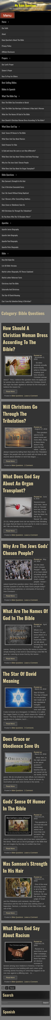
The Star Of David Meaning (11, 295)
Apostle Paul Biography (10, 241)
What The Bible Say (9, 96)
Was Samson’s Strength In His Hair (13, 181)
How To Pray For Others (10, 76)
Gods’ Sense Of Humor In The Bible (14, 132)
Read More (11, 391)
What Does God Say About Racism (13, 138)
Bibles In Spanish (8, 89)
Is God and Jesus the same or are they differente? (19, 150)
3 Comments (29, 728)
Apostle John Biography (10, 235)
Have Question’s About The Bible (13, 40)
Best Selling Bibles (9, 82)
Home (4, 21)
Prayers (5, 58)
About (4, 34)
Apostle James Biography (10, 229)
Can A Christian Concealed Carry (13, 187)
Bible (4, 253)
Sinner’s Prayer (7, 70)
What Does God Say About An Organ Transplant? (18, 168)
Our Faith (5, 28)
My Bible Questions (25, 5)
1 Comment (28, 465)
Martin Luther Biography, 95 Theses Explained (17, 271)
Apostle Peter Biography (10, 247)
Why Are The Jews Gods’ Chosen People (15, 162)
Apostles (5, 223)
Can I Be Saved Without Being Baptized (15, 193)
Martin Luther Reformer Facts (12, 277)
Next (12, 988)
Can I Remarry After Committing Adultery (16, 198)
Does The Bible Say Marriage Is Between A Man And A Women (23, 108)
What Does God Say (9, 126)
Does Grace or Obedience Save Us (13, 204)
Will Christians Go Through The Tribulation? (17, 210)
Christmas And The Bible (10, 283)
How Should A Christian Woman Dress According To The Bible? (23, 120)
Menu (7, 15)
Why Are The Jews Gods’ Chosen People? (25, 549)
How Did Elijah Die (8, 259)
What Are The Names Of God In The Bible (16, 114)
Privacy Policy (6, 45)
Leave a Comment (31, 396)
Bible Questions (8, 174)
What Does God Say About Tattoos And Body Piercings (20, 156)
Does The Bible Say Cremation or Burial (15, 102)
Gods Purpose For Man (9, 144)
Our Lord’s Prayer (8, 64)
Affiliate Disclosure (8, 51)
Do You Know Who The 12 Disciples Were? (16, 216)
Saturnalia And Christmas (10, 289)
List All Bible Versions (9, 265)
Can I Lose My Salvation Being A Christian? (16, 301)
